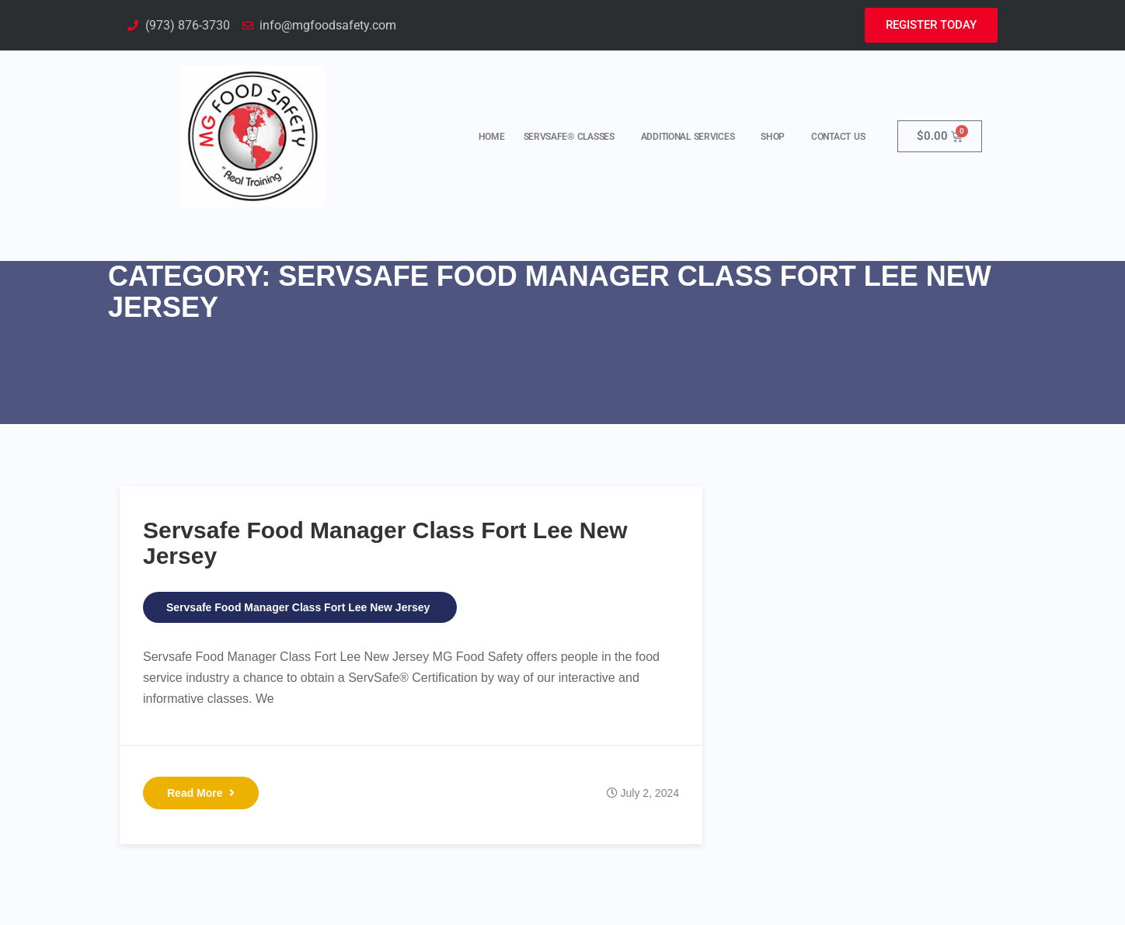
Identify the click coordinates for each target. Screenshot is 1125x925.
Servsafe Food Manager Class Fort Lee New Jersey (298, 607)
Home (492, 136)
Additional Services (692, 136)
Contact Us (838, 136)
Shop (776, 136)
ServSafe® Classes (573, 136)
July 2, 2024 (650, 793)
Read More (201, 793)
